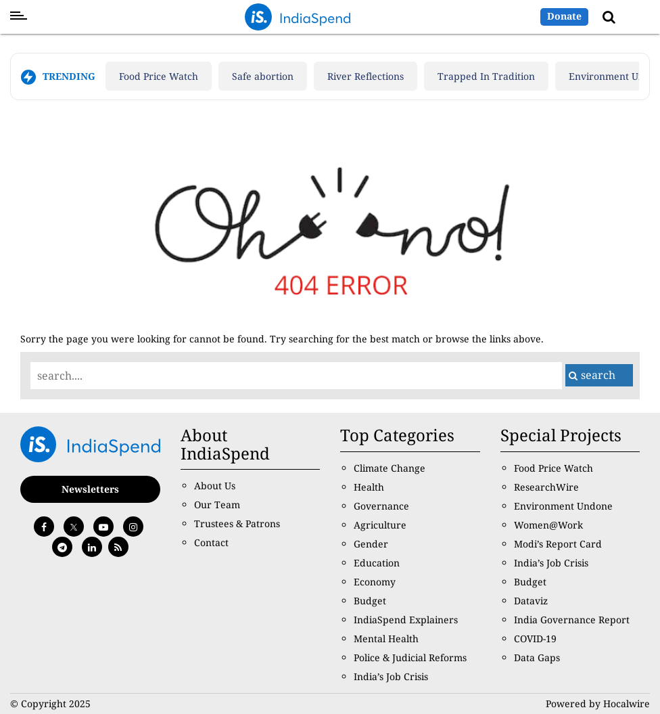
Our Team (217, 504)
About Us (214, 485)
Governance (381, 505)
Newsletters (90, 489)
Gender (371, 543)
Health (369, 487)
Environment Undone (563, 505)
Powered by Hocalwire (598, 703)
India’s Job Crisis (391, 676)
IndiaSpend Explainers (406, 619)
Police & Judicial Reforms (410, 657)
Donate (564, 15)
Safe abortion (262, 76)
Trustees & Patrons (237, 523)
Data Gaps (537, 657)
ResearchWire (546, 487)
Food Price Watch (158, 76)
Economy (375, 581)
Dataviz (531, 600)
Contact (211, 542)
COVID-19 (535, 638)
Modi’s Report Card (558, 543)
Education (377, 562)
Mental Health (386, 638)
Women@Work (548, 524)
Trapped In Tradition (486, 76)
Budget (370, 600)
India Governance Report (572, 619)
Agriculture (380, 524)
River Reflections (365, 76)
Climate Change (389, 468)
